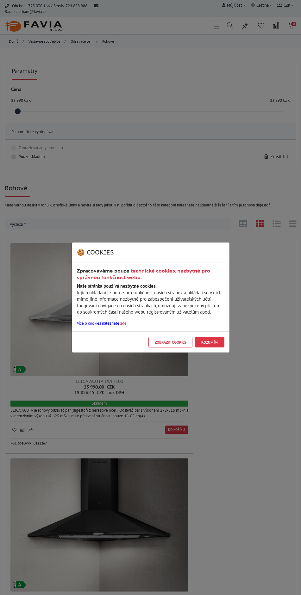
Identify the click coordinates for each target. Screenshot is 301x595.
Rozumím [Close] (209, 342)
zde (123, 323)
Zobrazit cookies (170, 342)
